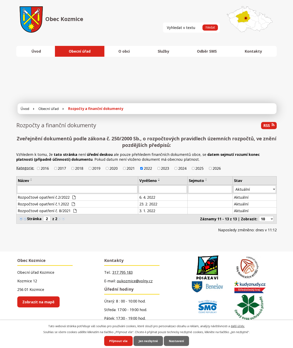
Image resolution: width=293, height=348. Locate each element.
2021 (131, 168)
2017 (62, 168)
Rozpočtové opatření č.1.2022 (46, 204)
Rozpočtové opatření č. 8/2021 (47, 210)
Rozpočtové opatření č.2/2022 (46, 197)
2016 (45, 168)
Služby (163, 51)
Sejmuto (196, 180)
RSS (268, 125)
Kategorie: (25, 167)
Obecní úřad (80, 51)
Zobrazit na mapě (38, 301)
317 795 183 (122, 272)
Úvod (36, 51)
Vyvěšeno (148, 180)
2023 (165, 168)
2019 (96, 168)
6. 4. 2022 (147, 197)
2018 (79, 168)
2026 (217, 168)
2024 (182, 168)
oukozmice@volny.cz (135, 280)
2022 (148, 168)
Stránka (34, 218)
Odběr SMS (207, 51)
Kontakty (253, 51)
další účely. (238, 326)
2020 (113, 168)
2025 (199, 168)
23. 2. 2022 (148, 204)
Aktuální (241, 197)
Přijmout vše (118, 341)
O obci (124, 51)
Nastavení (176, 341)
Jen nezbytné (148, 341)
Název (23, 180)
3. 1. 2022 (147, 210)
